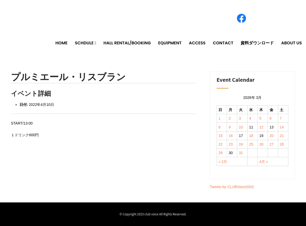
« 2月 (222, 162)
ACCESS (197, 43)
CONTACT (223, 43)
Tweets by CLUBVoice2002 (232, 187)
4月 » (263, 162)
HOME (61, 43)
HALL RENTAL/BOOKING (127, 43)
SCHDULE (84, 43)
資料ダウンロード (257, 43)
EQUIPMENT (170, 43)
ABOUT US (291, 43)
